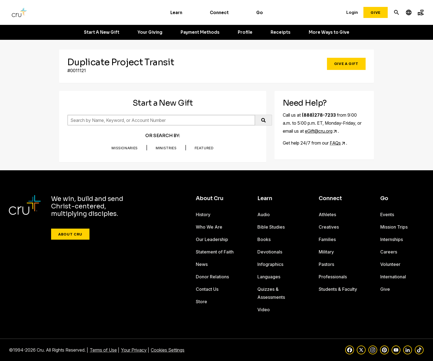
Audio (263, 214)
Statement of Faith (215, 252)
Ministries (166, 148)
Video (263, 309)
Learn (176, 12)
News (202, 264)
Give (376, 12)
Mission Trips (394, 227)
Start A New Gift (101, 32)
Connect (219, 12)
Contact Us (207, 289)
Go (259, 12)
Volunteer (390, 264)
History (203, 214)
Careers (388, 252)
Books (264, 239)
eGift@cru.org (318, 131)
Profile (245, 32)
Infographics (270, 264)
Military (326, 252)
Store (201, 301)
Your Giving (150, 32)
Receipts (281, 32)
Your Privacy (134, 350)
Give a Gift (346, 63)
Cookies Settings (167, 350)
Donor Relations (212, 276)
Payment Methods (200, 32)
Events (387, 214)
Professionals (333, 276)
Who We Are (209, 227)
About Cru (70, 234)
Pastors (326, 264)
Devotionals (269, 252)
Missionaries (125, 148)
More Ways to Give (329, 32)
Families (327, 239)
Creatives (329, 227)
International (393, 276)
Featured (204, 148)
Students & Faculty (338, 289)
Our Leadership (212, 239)
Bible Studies (271, 227)
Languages (268, 276)
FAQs (335, 143)
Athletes (327, 214)
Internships (391, 239)
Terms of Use (103, 350)
